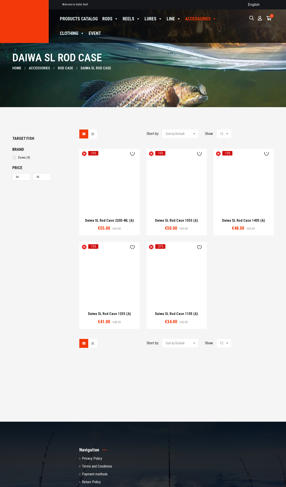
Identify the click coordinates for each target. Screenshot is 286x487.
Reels (131, 19)
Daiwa (24, 157)
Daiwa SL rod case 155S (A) (176, 221)
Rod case (65, 68)
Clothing (72, 33)
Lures (153, 19)
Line (174, 19)
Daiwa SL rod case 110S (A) (176, 314)
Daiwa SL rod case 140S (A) (243, 221)
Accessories (201, 19)
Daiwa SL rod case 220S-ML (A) (109, 221)
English (251, 4)
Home (16, 68)
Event (95, 33)
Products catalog (79, 18)
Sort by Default (175, 134)
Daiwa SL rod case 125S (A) (109, 314)
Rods (110, 19)
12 (221, 134)
